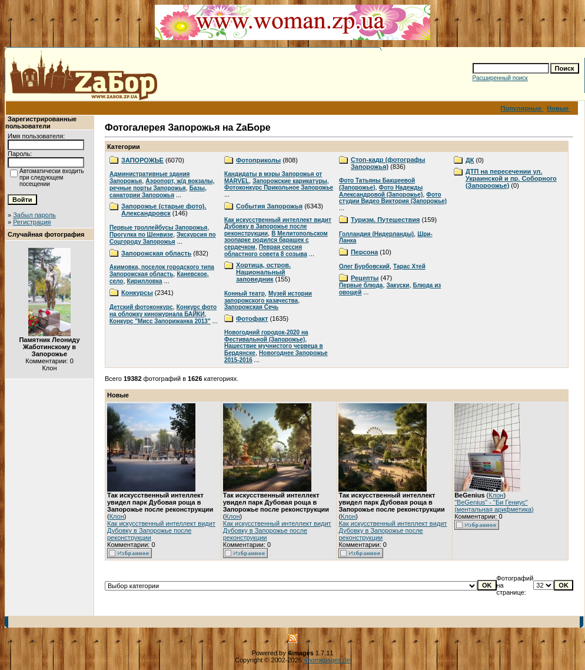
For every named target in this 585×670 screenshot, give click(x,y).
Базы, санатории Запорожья (158, 191)
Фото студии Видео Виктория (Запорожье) (393, 197)
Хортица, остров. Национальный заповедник (263, 272)
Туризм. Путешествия (385, 219)
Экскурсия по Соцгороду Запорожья (162, 238)
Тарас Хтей (409, 266)
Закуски (398, 285)
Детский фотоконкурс (141, 307)
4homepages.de (327, 660)
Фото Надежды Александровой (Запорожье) (381, 191)
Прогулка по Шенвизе (141, 234)
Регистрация (32, 221)
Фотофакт (252, 318)
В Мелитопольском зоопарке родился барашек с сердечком (276, 240)
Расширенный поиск (500, 78)
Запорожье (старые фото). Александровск (164, 210)
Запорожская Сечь (251, 307)
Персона (364, 252)
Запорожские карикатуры (289, 181)
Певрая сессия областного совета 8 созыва (265, 250)
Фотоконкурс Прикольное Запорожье (278, 187)
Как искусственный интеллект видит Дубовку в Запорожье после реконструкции (277, 227)
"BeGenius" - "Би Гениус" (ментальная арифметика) (494, 506)
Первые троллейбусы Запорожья (158, 227)
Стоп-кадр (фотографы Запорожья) (388, 163)
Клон (116, 516)
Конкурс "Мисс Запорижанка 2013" (160, 321)
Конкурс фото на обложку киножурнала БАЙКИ (163, 310)
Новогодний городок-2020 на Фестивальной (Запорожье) (266, 336)
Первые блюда (361, 285)
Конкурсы (137, 292)
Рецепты (365, 277)
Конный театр (244, 293)
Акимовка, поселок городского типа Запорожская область (161, 270)
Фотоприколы (258, 160)
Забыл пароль (34, 214)
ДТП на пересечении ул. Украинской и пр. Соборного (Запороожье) (511, 178)
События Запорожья (269, 206)
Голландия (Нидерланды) (376, 234)
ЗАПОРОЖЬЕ (142, 160)
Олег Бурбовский (364, 266)
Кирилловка (144, 281)
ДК (470, 160)
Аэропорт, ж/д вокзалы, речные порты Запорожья (161, 184)
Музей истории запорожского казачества (268, 297)
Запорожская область (156, 253)
